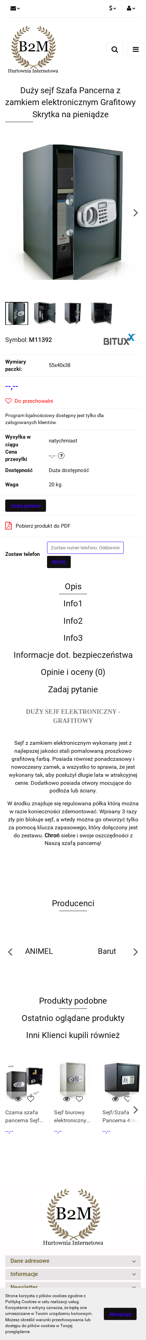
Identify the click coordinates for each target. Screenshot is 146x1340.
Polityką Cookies (21, 1301)
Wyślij (59, 562)
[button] (73, 1261)
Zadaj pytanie (25, 506)
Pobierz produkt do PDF (37, 525)
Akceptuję (120, 1314)
